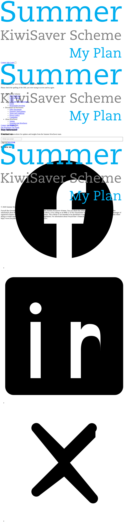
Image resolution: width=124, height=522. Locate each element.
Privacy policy (15, 115)
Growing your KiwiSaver (18, 123)
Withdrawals (14, 125)
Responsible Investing (17, 106)
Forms (12, 104)
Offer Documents (16, 109)
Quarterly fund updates (18, 111)
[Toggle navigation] (15, 62)
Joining (12, 121)
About (12, 100)
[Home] (62, 60)
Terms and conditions (17, 113)
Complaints (14, 117)
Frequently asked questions (19, 102)
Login (12, 62)
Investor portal (15, 98)
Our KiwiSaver (15, 96)
